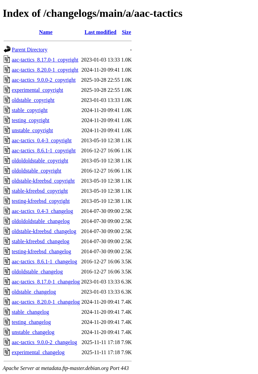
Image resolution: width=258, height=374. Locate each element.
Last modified (101, 32)
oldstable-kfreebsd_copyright (43, 181)
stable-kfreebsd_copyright (40, 191)
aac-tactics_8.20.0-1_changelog (46, 302)
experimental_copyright (37, 90)
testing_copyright (30, 120)
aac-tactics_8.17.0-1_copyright (45, 60)
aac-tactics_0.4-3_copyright (42, 140)
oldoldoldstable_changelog (41, 221)
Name (45, 32)
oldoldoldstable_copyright (40, 160)
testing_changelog (31, 322)
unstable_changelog (33, 332)
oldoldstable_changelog (37, 271)
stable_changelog (30, 312)
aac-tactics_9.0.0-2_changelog (44, 342)
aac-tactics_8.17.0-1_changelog (46, 282)
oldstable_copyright (33, 100)
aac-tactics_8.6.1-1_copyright (44, 150)
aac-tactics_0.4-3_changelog (42, 211)
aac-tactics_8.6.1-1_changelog (44, 261)
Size (126, 32)
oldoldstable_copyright (36, 171)
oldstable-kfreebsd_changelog (44, 231)
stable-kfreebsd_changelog (40, 241)
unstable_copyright (32, 130)
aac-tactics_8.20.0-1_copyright (45, 70)
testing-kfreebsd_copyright (41, 201)
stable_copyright (30, 110)
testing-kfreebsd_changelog (41, 251)
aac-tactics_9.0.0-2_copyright (44, 80)
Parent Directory (29, 49)
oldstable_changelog (34, 292)
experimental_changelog (38, 352)
